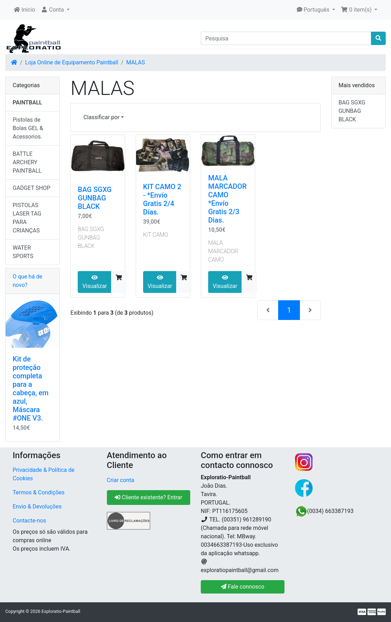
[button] (55, 10)
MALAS (135, 62)
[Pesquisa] (286, 38)
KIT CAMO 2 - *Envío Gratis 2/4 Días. (162, 199)
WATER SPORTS (23, 251)
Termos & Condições (39, 492)
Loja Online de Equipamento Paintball (71, 62)
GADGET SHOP (31, 188)
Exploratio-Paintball (60, 611)
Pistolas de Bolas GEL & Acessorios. (28, 128)
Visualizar (94, 282)
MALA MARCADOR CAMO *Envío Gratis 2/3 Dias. (227, 199)
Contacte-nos (29, 520)
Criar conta (120, 480)
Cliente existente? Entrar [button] (148, 497)
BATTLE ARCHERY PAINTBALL (27, 162)
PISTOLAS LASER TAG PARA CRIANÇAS (27, 218)
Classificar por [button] (101, 117)
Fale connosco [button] (242, 586)
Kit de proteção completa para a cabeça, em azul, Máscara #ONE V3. (31, 388)
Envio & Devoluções (37, 506)
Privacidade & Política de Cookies (44, 474)
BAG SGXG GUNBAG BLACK (94, 198)
